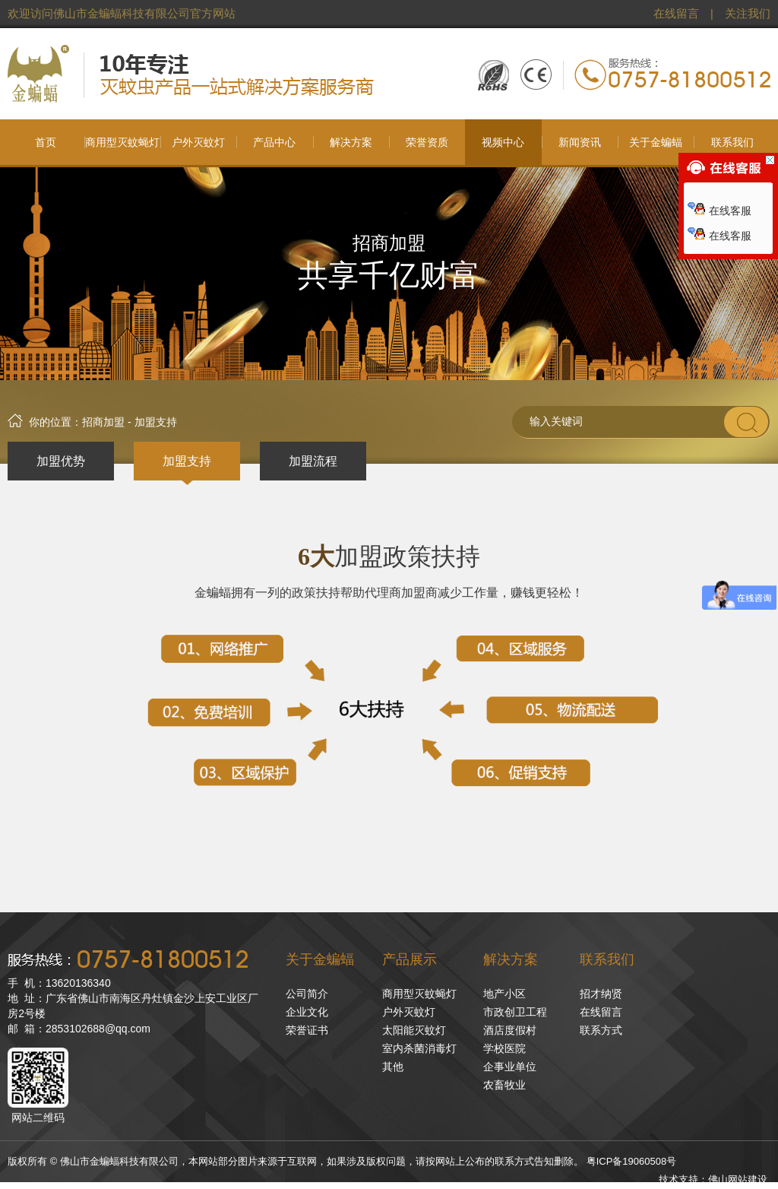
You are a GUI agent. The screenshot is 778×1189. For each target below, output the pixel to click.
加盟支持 (187, 461)
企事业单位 (509, 1067)
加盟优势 (60, 461)
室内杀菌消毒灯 (419, 1048)
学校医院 (504, 1048)
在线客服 (719, 211)
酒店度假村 (509, 1030)
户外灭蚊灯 (408, 1012)
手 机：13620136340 (59, 983)
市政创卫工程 (515, 1012)
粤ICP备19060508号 (632, 1161)
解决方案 (510, 959)
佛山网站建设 (737, 1179)
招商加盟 (103, 422)
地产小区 (504, 994)
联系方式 (601, 1030)
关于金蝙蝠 (320, 959)
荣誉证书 (307, 1030)
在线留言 (676, 14)
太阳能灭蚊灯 (414, 1030)
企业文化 (307, 1012)
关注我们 (747, 14)
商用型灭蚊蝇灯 (419, 994)
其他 (392, 1067)
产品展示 (409, 959)
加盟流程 (313, 461)
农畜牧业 (504, 1085)
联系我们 (607, 959)
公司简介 (307, 994)
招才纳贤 (601, 994)
